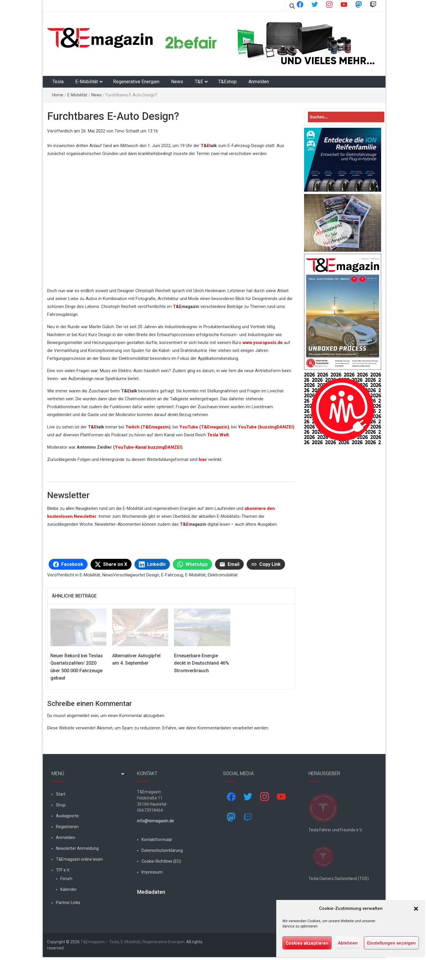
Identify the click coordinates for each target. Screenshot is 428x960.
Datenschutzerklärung (162, 850)
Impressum (152, 872)
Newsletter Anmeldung (77, 848)
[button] (416, 909)
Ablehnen (348, 943)
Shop (61, 805)
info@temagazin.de (155, 820)
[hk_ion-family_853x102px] (342, 159)
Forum (66, 878)
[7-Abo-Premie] (342, 222)
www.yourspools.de (263, 342)
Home (57, 95)
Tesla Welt (218, 435)
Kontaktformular (156, 839)
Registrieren (67, 826)
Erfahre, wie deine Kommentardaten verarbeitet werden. (215, 728)
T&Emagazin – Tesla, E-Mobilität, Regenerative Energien (133, 944)
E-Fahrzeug (172, 575)
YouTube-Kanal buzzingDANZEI (148, 447)
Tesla (58, 81)
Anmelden (258, 81)
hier (203, 459)
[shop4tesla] (268, 42)
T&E (199, 81)
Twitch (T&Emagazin (147, 427)
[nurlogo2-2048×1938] (342, 408)
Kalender (68, 889)
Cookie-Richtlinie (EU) (161, 861)
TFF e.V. (63, 870)
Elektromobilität (223, 575)
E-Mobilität (86, 81)
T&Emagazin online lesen (79, 859)
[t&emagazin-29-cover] (342, 311)
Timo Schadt (127, 131)
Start (60, 794)
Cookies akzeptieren (307, 943)
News (177, 81)
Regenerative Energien (136, 81)
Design (152, 575)
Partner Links (68, 902)
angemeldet (78, 715)
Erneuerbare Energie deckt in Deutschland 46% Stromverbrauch (201, 663)
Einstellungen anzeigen (391, 943)
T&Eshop (227, 81)
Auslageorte (67, 815)
